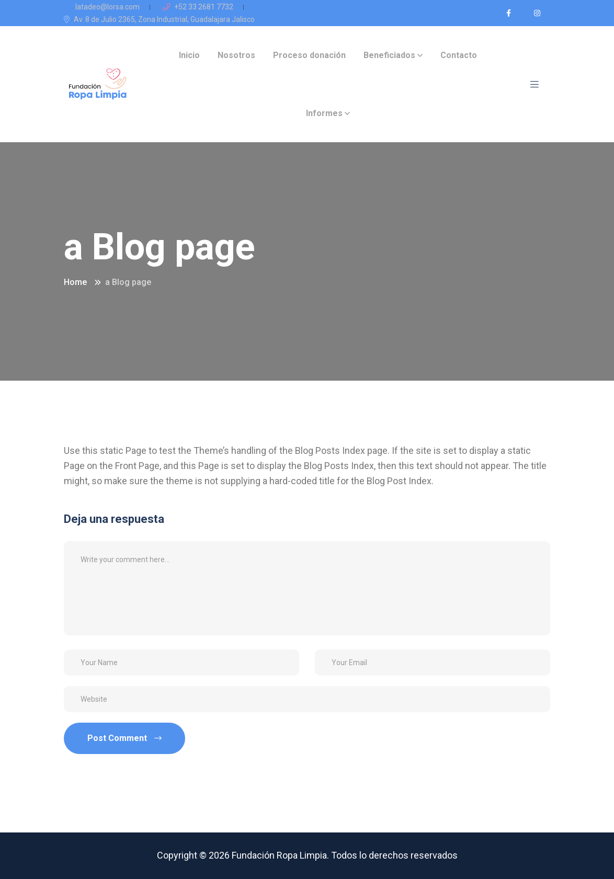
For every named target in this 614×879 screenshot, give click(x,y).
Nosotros (236, 55)
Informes (324, 113)
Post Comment (124, 738)
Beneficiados (389, 55)
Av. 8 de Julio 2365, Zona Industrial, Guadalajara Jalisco (159, 19)
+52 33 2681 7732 (198, 7)
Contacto (458, 55)
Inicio (189, 55)
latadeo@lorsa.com (102, 7)
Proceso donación (309, 55)
